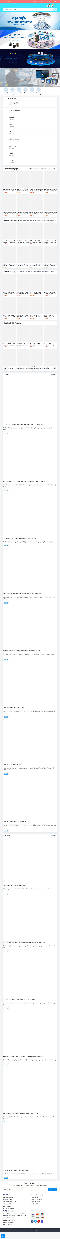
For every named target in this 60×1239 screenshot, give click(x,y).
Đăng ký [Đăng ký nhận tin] (53, 1196)
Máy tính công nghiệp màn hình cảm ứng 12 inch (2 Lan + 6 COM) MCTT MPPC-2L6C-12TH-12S (50, 270)
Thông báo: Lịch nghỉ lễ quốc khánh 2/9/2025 (14, 828)
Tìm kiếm (35, 1)
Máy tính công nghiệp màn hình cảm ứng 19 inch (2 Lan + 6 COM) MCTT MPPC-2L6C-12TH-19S (50, 246)
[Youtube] (38, 1228)
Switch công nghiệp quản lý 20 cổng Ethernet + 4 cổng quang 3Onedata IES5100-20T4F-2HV (23, 217)
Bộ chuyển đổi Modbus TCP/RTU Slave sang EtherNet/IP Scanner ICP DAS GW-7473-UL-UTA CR (50, 351)
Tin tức (6, 382)
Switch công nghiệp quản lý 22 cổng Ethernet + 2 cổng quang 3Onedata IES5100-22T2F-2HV (50, 193)
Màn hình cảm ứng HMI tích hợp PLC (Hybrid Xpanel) (46, 276)
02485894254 (11, 1229)
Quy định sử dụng (35, 1211)
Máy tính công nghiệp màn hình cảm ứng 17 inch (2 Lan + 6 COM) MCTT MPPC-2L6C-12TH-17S (9, 270)
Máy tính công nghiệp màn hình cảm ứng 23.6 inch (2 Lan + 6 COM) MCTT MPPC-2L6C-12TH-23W (9, 246)
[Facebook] (32, 1228)
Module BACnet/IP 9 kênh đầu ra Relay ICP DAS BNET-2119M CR (23, 351)
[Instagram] (42, 1228)
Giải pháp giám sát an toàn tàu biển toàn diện (14, 892)
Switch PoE (38, 171)
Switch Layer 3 (32, 171)
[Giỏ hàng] (51, 6)
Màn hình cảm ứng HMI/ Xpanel (37, 276)
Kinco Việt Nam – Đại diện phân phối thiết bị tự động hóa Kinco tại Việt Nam (22, 600)
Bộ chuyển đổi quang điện (9, 1209)
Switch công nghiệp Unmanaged (52, 171)
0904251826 (7, 1)
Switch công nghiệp (11, 172)
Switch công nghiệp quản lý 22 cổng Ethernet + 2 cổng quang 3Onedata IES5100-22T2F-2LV (9, 217)
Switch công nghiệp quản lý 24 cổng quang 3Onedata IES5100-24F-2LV (36, 193)
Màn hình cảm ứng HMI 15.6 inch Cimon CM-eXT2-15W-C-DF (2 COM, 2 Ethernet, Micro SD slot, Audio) (23, 298)
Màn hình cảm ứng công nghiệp (47, 224)
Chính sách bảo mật (36, 1204)
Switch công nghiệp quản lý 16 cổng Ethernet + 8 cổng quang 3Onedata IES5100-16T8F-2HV (50, 217)
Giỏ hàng (54, 1)
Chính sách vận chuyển (36, 1206)
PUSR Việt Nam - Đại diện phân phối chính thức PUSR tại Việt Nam (19, 545)
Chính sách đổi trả (35, 1209)
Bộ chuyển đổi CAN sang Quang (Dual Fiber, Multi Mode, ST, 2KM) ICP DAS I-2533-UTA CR (50, 375)
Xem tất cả (53, 381)
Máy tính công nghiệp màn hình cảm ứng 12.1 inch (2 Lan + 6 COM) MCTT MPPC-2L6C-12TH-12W (23, 270)
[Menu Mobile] (56, 6)
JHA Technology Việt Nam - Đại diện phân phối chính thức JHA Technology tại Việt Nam (25, 488)
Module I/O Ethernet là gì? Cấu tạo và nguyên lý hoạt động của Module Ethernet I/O (23, 1063)
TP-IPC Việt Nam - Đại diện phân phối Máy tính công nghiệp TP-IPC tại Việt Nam (23, 431)
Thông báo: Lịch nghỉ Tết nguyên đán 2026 (13, 714)
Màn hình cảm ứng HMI (8, 1215)
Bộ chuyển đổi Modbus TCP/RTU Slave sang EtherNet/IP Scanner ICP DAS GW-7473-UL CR (9, 375)
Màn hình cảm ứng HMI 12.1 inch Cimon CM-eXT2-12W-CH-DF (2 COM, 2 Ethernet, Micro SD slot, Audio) (36, 298)
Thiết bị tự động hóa (11, 277)
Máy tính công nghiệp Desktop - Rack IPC (39, 224)
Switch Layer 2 (44, 171)
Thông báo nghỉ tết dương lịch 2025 (12, 771)
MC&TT (42, 1237)
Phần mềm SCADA (29, 276)
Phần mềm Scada (7, 1213)
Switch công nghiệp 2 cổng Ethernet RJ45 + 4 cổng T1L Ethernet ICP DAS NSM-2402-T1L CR (9, 193)
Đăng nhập (42, 1)
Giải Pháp (7, 843)
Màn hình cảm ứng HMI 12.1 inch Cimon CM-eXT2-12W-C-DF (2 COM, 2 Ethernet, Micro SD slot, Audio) (50, 298)
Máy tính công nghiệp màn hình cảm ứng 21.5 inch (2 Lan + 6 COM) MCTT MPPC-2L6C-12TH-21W (23, 246)
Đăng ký (48, 1)
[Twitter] (35, 1228)
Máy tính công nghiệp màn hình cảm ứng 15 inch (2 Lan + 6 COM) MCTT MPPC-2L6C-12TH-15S (36, 270)
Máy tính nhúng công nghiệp (23, 224)
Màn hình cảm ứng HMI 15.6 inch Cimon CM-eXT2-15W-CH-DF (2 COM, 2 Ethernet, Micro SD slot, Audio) (9, 298)
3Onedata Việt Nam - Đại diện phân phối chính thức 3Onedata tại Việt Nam (21, 657)
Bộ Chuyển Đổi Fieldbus (12, 329)
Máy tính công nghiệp (11, 224)
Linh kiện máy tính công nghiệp (53, 224)
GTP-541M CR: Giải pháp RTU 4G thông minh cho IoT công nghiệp (19, 1006)
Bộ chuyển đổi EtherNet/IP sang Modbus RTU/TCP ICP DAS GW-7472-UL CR (36, 375)
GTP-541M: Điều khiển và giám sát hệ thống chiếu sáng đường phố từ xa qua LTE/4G (24, 949)
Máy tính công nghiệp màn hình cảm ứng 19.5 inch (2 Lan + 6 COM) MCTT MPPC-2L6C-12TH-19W (36, 246)
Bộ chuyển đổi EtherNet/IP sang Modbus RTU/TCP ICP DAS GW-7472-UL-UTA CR (23, 375)
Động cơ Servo (53, 276)
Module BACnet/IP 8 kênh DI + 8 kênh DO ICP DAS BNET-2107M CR (36, 351)
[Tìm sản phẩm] (28, 9)
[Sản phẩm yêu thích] (48, 6)
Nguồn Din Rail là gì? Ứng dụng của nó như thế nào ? (16, 1177)
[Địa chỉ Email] (26, 1196)
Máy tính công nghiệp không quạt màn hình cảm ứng (30, 224)
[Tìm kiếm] (54, 9)
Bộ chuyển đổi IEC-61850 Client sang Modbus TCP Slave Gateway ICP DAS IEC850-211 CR (9, 351)
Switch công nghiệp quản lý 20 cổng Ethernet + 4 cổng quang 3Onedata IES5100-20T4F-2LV (36, 217)
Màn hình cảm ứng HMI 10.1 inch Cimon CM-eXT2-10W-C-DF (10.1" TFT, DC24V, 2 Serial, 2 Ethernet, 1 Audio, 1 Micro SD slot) (23, 322)
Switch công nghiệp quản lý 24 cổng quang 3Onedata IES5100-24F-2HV (23, 193)
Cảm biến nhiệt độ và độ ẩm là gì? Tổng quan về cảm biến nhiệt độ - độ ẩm (21, 1120)
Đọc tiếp (6, 440)
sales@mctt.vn (10, 1225)
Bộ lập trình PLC (22, 276)
